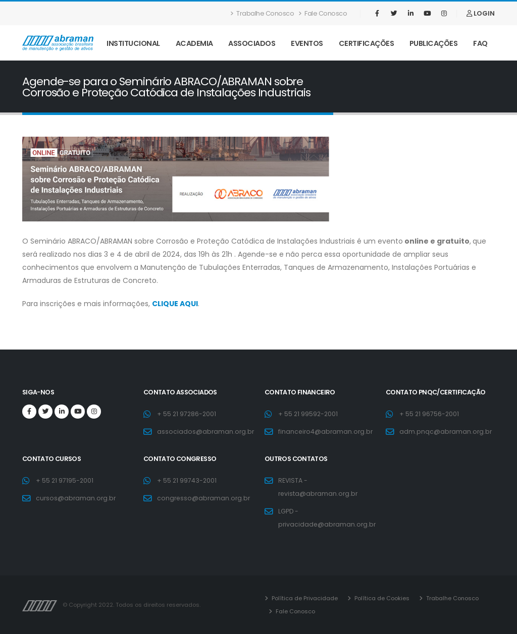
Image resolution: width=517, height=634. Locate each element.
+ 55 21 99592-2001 (308, 414)
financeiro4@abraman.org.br (326, 431)
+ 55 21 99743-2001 (187, 480)
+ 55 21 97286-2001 (187, 414)
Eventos (307, 43)
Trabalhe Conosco (262, 13)
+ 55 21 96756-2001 (429, 414)
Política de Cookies (381, 598)
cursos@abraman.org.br (77, 498)
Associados (251, 43)
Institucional (133, 43)
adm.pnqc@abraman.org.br (446, 431)
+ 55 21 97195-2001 (65, 480)
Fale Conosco (323, 13)
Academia (194, 43)
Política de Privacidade (304, 598)
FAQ (480, 43)
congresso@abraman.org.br (204, 498)
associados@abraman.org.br (206, 431)
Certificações (366, 43)
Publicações (433, 43)
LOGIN (481, 13)
